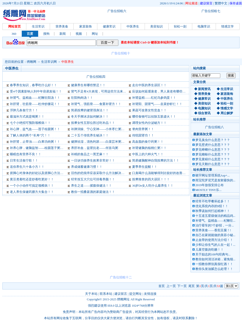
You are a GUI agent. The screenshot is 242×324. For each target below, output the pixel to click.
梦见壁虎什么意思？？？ (212, 145)
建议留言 (206, 3)
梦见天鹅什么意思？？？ (212, 164)
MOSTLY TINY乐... (208, 190)
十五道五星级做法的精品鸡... (215, 216)
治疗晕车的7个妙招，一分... (214, 225)
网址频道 (191, 3)
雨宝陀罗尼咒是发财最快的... (215, 180)
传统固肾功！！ (143, 135)
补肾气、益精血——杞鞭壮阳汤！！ (35, 97)
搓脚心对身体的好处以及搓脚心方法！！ (38, 173)
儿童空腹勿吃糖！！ (209, 249)
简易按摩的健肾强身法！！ (90, 110)
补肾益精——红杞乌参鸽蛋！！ (154, 97)
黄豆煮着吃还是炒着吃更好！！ (32, 179)
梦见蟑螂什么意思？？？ (212, 149)
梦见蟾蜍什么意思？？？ (212, 154)
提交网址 (135, 294)
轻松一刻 (180, 26)
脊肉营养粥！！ (143, 129)
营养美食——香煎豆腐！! (213, 230)
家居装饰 (85, 26)
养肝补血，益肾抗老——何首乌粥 (94, 148)
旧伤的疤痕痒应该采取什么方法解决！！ (99, 173)
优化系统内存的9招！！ (211, 206)
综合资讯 (204, 113)
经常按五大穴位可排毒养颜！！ (93, 179)
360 (14, 33)
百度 (30, 33)
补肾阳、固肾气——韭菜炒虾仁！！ (157, 104)
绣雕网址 (123, 299)
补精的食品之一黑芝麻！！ (90, 154)
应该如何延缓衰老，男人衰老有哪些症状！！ (163, 91)
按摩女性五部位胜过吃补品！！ (93, 123)
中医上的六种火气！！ (148, 154)
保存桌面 (235, 3)
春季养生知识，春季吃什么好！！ (33, 85)
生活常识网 (49, 61)
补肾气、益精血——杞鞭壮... (215, 220)
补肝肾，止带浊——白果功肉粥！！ (35, 141)
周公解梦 (227, 113)
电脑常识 (204, 26)
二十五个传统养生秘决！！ (90, 135)
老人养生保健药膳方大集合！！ (32, 192)
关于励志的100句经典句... (213, 254)
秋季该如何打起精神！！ (212, 211)
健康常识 (109, 26)
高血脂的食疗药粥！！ (148, 141)
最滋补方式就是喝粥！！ (27, 116)
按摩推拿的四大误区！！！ (151, 179)
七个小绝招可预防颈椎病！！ (30, 123)
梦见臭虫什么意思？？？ (212, 140)
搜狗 (46, 33)
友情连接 (150, 294)
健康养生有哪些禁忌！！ (88, 85)
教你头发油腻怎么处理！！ (214, 269)
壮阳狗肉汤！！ (82, 97)
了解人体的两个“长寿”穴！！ (30, 135)
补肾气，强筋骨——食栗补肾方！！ (96, 104)
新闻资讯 (204, 89)
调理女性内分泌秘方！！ (149, 123)
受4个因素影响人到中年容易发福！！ (36, 91)
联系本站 (106, 294)
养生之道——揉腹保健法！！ (91, 185)
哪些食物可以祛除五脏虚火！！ (154, 116)
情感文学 (227, 26)
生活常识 (38, 26)
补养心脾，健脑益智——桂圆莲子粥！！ (38, 148)
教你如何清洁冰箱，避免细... (215, 259)
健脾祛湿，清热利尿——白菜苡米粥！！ (99, 141)
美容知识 (156, 26)
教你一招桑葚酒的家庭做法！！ (93, 192)
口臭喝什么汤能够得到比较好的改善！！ (160, 173)
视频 (79, 33)
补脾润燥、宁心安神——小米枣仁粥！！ (99, 129)
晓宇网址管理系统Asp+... (212, 175)
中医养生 (133, 26)
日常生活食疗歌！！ (24, 160)
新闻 (62, 33)
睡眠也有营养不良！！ (25, 154)
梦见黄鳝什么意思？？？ (212, 159)
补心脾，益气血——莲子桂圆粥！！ (35, 129)
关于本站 (91, 294)
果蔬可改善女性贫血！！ (149, 110)
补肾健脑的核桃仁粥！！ (149, 148)
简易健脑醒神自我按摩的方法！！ (155, 160)
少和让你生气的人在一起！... (215, 245)
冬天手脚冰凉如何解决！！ (90, 116)
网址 (95, 33)
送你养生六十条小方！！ (27, 167)
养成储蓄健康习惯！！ (86, 167)
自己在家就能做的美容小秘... (215, 235)
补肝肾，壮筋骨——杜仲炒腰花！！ (35, 104)
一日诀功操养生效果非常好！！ (93, 160)
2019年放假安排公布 (209, 185)
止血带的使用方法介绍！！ (214, 240)
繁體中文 (221, 3)
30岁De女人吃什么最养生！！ (152, 185)
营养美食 (62, 26)
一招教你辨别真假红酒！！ (214, 264)
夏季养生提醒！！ (144, 167)
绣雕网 (31, 61)
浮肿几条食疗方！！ (24, 110)
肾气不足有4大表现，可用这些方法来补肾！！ (103, 91)
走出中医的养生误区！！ (149, 85)
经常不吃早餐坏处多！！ (212, 201)
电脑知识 (204, 108)
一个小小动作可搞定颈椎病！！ (32, 185)
